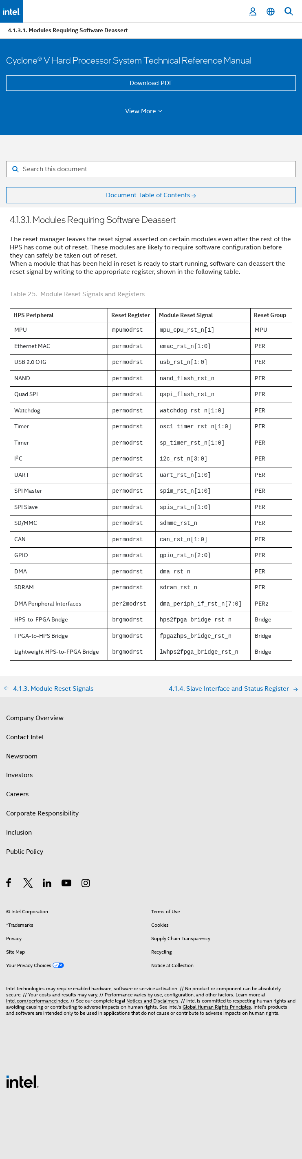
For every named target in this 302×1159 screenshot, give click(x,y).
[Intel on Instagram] (86, 884)
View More (145, 111)
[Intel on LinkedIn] (47, 884)
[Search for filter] (151, 169)
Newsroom (21, 756)
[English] (271, 11)
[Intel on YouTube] (67, 884)
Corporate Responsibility (42, 813)
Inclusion (19, 832)
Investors (19, 775)
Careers (17, 794)
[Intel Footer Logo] (22, 1081)
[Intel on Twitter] (28, 884)
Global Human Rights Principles (217, 1007)
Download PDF (151, 83)
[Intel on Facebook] (9, 884)
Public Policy (24, 852)
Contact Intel (25, 737)
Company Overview (35, 718)
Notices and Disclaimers (152, 1001)
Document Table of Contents (148, 195)
